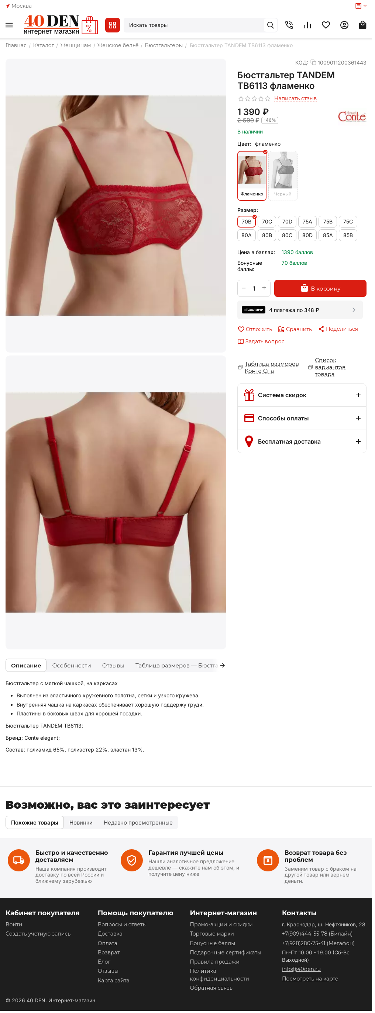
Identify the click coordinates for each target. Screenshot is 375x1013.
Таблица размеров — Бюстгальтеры (187, 665)
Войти (14, 924)
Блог (104, 961)
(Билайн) (317, 933)
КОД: (301, 62)
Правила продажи (214, 961)
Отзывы (113, 665)
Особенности (71, 665)
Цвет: (244, 143)
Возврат (109, 952)
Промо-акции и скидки (221, 924)
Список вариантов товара (330, 367)
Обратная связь (211, 988)
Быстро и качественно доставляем (71, 856)
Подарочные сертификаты (225, 952)
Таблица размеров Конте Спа (272, 367)
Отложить (254, 329)
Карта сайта (114, 980)
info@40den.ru (301, 969)
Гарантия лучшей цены (186, 852)
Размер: (247, 210)
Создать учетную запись (38, 933)
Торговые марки (212, 933)
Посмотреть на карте (310, 978)
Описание (26, 665)
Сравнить (295, 329)
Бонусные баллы (212, 943)
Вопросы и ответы (122, 924)
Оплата (107, 943)
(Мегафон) (318, 943)
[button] (337, 329)
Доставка (110, 933)
